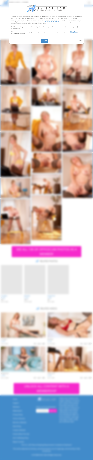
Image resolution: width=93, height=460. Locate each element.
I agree (44, 41)
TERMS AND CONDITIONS (52, 22)
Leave (80, 41)
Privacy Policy (73, 32)
